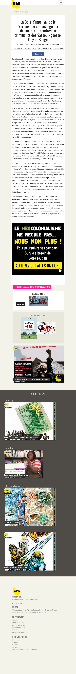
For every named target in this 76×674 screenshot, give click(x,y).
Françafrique (17, 620)
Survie (56, 44)
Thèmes (15, 11)
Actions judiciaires (57, 48)
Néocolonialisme (18, 627)
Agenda (15, 642)
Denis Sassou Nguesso (40, 48)
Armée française (18, 625)
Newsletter (16, 647)
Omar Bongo (17, 48)
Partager (38, 54)
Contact (15, 645)
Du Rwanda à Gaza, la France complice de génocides (32, 287)
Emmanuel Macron (19, 623)
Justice (25, 11)
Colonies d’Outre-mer (20, 632)
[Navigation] (61, 2)
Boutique (15, 640)
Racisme (15, 630)
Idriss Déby (27, 48)
